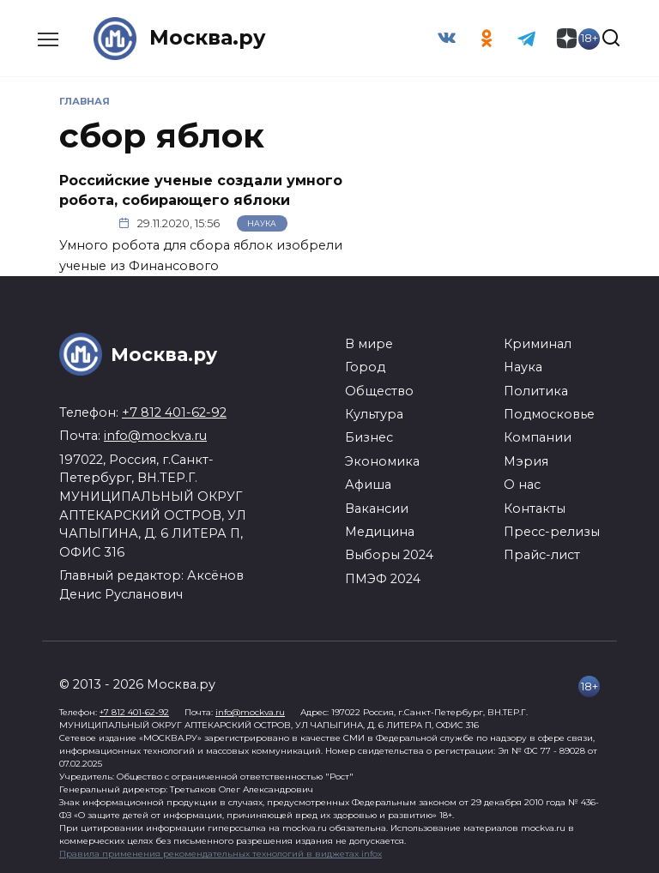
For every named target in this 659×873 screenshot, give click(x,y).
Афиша (368, 484)
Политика (536, 390)
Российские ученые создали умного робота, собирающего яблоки (200, 190)
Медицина (379, 531)
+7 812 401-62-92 (174, 412)
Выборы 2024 (389, 555)
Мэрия (526, 461)
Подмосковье (549, 414)
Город (365, 367)
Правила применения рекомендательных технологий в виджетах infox (220, 853)
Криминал (537, 344)
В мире (369, 344)
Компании (537, 437)
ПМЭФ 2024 (382, 578)
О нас (522, 484)
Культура (374, 414)
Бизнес (369, 437)
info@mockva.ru (155, 435)
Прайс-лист (542, 555)
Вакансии (376, 507)
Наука (261, 223)
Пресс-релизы (552, 531)
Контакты (534, 507)
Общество (379, 390)
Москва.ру (207, 38)
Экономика (382, 461)
